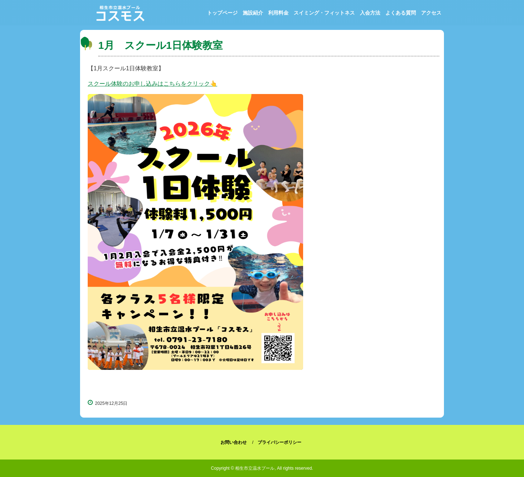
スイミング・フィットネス (324, 13)
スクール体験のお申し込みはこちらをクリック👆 (152, 84)
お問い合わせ (234, 442)
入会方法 (370, 13)
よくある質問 (400, 13)
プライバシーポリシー (279, 442)
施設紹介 (253, 13)
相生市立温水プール (121, 14)
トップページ (222, 13)
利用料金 (278, 13)
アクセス (431, 13)
